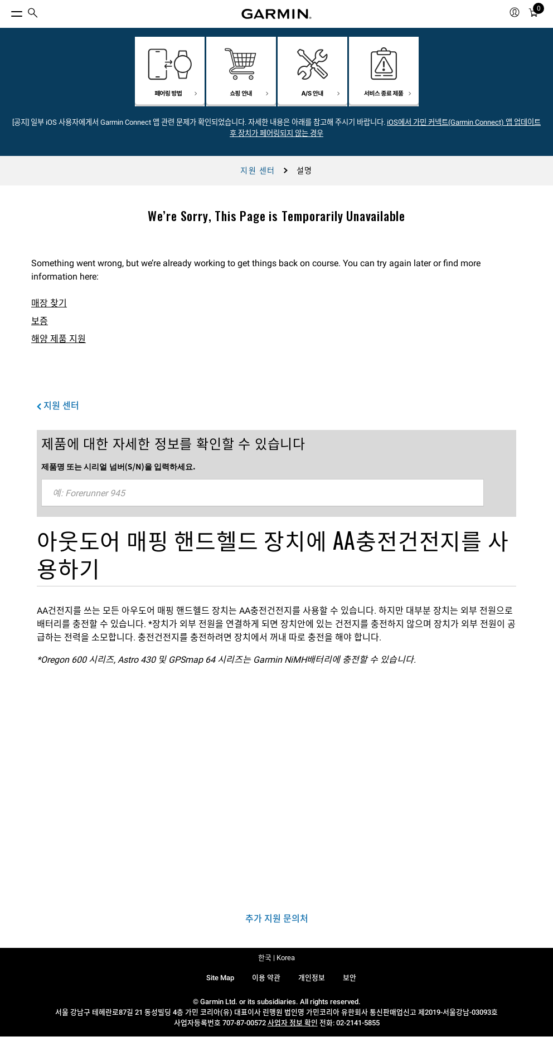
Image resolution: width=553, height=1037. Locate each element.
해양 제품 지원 (58, 339)
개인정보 (311, 978)
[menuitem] (33, 14)
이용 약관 (266, 978)
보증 (39, 321)
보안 (349, 978)
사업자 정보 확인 (293, 1023)
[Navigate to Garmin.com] (276, 14)
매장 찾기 (49, 303)
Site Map (220, 978)
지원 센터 (257, 170)
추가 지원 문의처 (276, 918)
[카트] (533, 14)
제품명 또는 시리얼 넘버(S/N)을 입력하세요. (118, 466)
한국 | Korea (276, 957)
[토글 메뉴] (6, 11)
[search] (33, 13)
